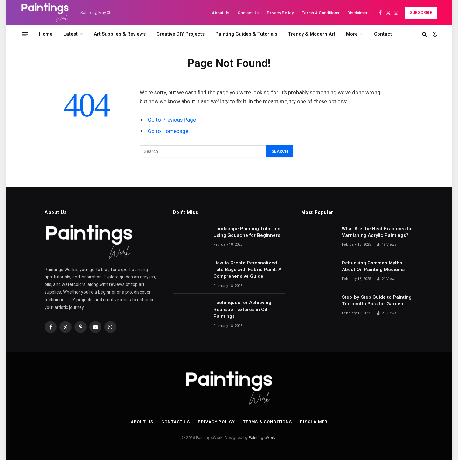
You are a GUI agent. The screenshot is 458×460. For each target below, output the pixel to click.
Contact (383, 34)
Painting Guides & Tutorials (246, 34)
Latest (70, 34)
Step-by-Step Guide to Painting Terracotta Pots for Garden (377, 300)
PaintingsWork (262, 437)
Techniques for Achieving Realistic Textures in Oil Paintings (242, 309)
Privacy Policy (280, 12)
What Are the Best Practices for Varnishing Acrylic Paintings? (377, 232)
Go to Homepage (168, 131)
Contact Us (248, 12)
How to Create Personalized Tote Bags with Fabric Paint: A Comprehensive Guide (247, 269)
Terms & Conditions (320, 12)
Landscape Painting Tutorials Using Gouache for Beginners (246, 232)
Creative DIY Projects (180, 34)
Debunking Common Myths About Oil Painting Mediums (373, 266)
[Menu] (25, 34)
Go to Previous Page (172, 120)
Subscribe (421, 12)
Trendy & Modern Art (311, 34)
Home (45, 34)
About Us (220, 12)
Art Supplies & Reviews (120, 34)
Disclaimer (357, 12)
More (352, 34)
